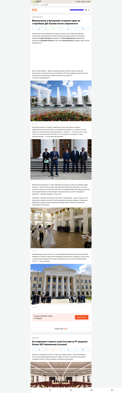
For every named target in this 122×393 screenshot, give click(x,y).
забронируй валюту (38, 1)
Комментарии (61, 329)
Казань (34, 5)
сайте (60, 357)
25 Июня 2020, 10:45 (37, 17)
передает (77, 40)
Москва (43, 5)
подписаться (81, 317)
